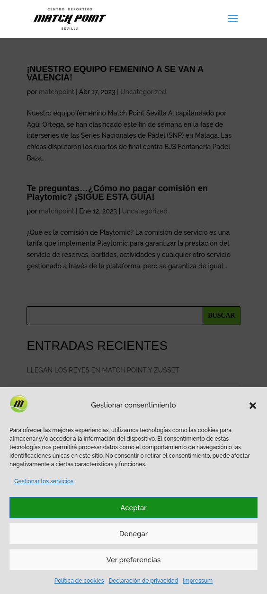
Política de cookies (79, 580)
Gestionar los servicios (43, 481)
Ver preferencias (134, 560)
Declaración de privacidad (143, 580)
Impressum (198, 580)
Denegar (133, 534)
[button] (253, 405)
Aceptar (133, 508)
